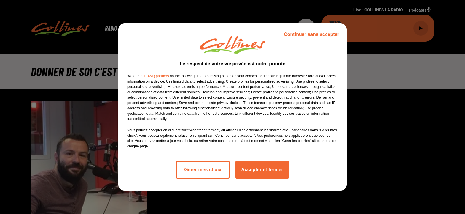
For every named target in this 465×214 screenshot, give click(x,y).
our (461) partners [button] (154, 76)
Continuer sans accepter (311, 34)
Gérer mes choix (202, 169)
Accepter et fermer (262, 169)
